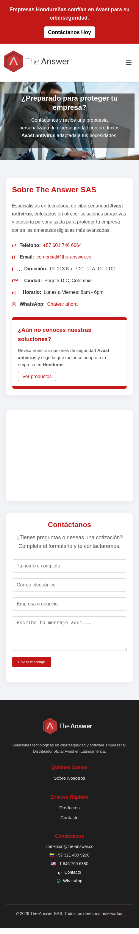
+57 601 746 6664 (62, 245)
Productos (69, 813)
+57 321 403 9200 (72, 861)
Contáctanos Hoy (69, 32)
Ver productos (37, 376)
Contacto (69, 823)
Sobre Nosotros (69, 783)
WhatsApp (72, 886)
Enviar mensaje (31, 668)
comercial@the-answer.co (63, 256)
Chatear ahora (62, 304)
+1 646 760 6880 (72, 869)
